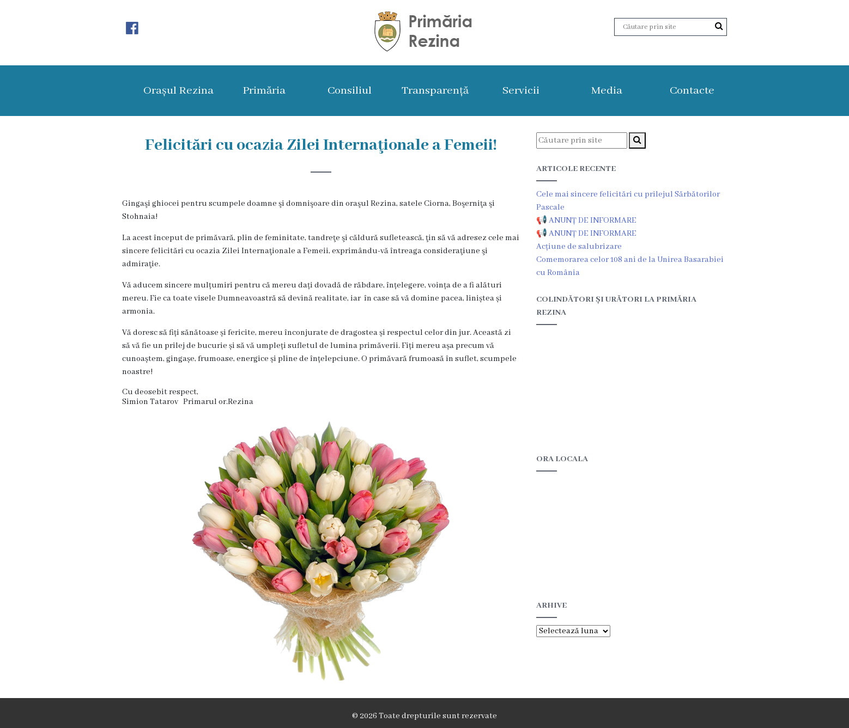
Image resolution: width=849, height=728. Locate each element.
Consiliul (350, 90)
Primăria (264, 90)
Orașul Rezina (178, 90)
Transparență (435, 90)
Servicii (520, 90)
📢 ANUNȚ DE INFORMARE (586, 220)
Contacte (692, 90)
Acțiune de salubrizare (579, 247)
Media (606, 90)
